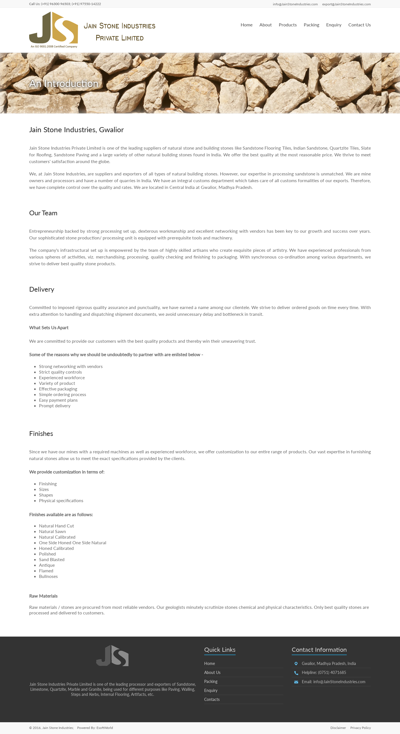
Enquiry (333, 24)
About (265, 24)
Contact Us (359, 24)
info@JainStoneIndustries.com (295, 4)
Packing (311, 24)
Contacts (212, 699)
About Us (212, 672)
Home (246, 24)
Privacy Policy (360, 728)
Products (288, 24)
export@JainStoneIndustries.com (346, 4)
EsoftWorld (104, 728)
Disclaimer (338, 728)
